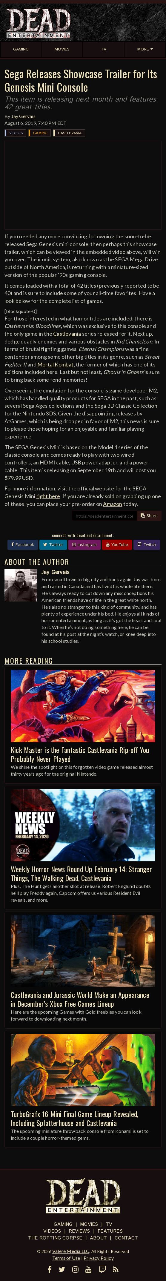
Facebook (22, 545)
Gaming (40, 133)
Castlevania (70, 133)
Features (110, 1231)
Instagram (84, 545)
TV (109, 1224)
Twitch (146, 545)
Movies (89, 1224)
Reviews (79, 1231)
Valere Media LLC (70, 1251)
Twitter (53, 545)
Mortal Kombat (55, 364)
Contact (126, 1238)
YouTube (117, 545)
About (98, 1238)
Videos (16, 133)
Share (149, 516)
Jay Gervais (23, 116)
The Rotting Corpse (55, 1238)
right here (48, 496)
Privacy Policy (99, 1258)
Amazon (112, 504)
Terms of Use (66, 1258)
